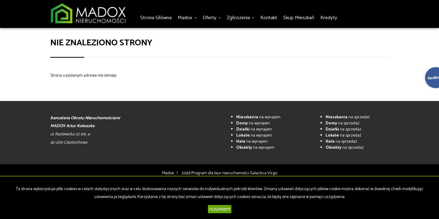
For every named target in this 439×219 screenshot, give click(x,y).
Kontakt (268, 18)
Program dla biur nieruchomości (220, 173)
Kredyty (328, 18)
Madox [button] (187, 18)
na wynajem (258, 117)
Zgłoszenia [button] (240, 18)
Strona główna (156, 18)
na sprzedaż (348, 117)
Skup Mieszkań (298, 18)
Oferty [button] (212, 18)
